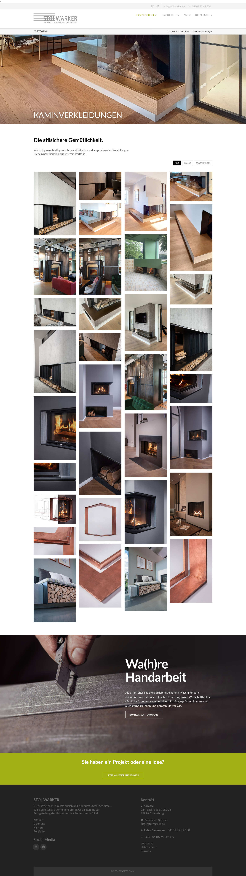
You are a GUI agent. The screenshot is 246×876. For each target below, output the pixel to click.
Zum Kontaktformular (144, 714)
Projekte (170, 15)
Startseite (172, 31)
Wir (187, 15)
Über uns (39, 823)
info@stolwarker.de (174, 6)
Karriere (39, 827)
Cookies (146, 851)
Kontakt (203, 15)
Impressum (147, 843)
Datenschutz (148, 847)
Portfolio (146, 15)
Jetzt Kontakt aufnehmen (123, 775)
